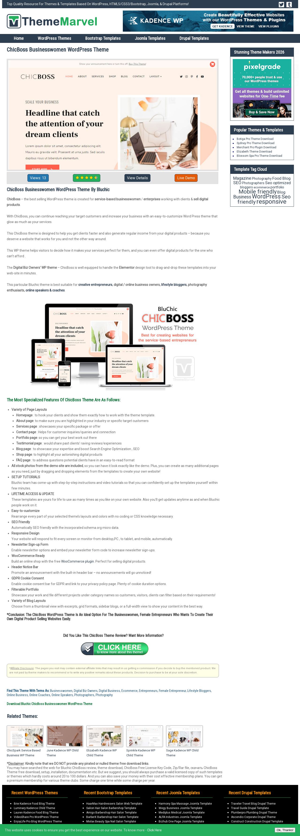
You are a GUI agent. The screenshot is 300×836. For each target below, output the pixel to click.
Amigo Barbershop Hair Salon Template (111, 812)
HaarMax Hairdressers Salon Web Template (114, 803)
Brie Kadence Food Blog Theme (34, 803)
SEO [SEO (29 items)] (237, 182)
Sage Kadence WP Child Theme (182, 753)
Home (19, 38)
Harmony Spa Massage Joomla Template (185, 803)
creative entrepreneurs (95, 285)
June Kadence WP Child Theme (63, 753)
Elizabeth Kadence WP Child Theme (101, 753)
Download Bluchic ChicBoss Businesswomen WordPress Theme (49, 704)
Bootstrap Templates (103, 38)
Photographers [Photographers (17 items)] (253, 183)
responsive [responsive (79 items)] (271, 201)
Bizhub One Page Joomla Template (181, 821)
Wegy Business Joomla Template (180, 808)
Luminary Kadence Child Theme (34, 808)
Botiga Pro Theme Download (255, 139)
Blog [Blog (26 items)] (281, 192)
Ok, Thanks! (285, 830)
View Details (137, 178)
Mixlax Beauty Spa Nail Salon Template (111, 821)
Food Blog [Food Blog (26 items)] (281, 178)
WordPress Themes (54, 38)
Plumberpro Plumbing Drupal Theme (254, 812)
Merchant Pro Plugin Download (256, 147)
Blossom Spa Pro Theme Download (259, 155)
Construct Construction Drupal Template (257, 821)
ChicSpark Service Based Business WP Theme (24, 753)
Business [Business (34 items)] (242, 197)
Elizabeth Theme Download (254, 151)
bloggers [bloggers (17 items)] (246, 187)
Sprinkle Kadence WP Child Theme (140, 753)
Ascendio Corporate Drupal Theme (253, 817)
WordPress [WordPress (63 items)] (266, 196)
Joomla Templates (150, 38)
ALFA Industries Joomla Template (180, 817)
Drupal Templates (194, 38)
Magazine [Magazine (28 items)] (242, 178)
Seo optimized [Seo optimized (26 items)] (278, 182)
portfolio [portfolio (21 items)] (277, 187)
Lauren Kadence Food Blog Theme (36, 812)
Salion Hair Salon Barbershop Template (111, 808)
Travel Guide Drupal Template (250, 808)
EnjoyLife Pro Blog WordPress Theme (38, 821)
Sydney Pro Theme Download (255, 143)
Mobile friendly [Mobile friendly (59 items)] (258, 191)
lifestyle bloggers (174, 285)
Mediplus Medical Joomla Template (182, 812)
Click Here (154, 830)
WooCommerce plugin (77, 561)
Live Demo (186, 178)
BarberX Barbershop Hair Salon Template (112, 817)
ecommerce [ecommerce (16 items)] (262, 187)
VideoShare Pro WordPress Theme (36, 817)
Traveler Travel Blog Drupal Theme (253, 803)
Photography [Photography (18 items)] (262, 178)
